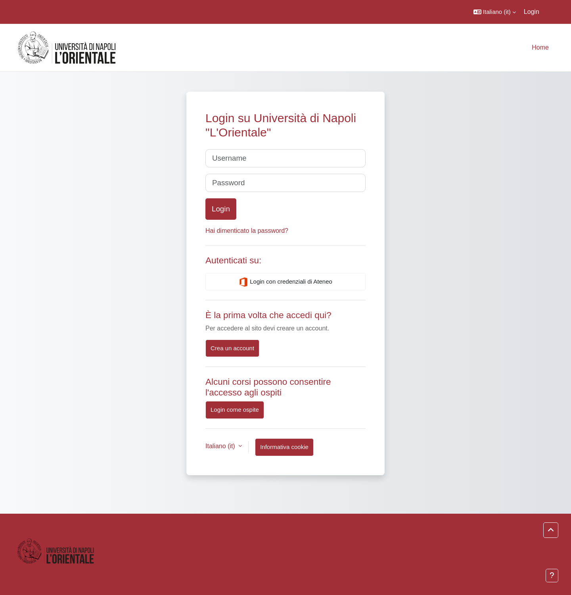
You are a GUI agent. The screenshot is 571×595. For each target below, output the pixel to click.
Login (531, 11)
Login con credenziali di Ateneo (285, 282)
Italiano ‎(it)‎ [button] (221, 446)
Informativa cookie (284, 446)
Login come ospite (235, 409)
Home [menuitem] (540, 47)
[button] (495, 12)
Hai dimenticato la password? (246, 230)
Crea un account (232, 348)
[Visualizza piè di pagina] (552, 575)
